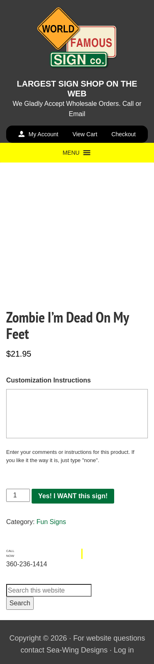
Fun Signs (51, 521)
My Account (43, 134)
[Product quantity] (18, 495)
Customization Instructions (48, 380)
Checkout (123, 134)
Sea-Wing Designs (77, 650)
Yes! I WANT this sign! (73, 495)
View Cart (84, 134)
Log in (124, 650)
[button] (70, 153)
